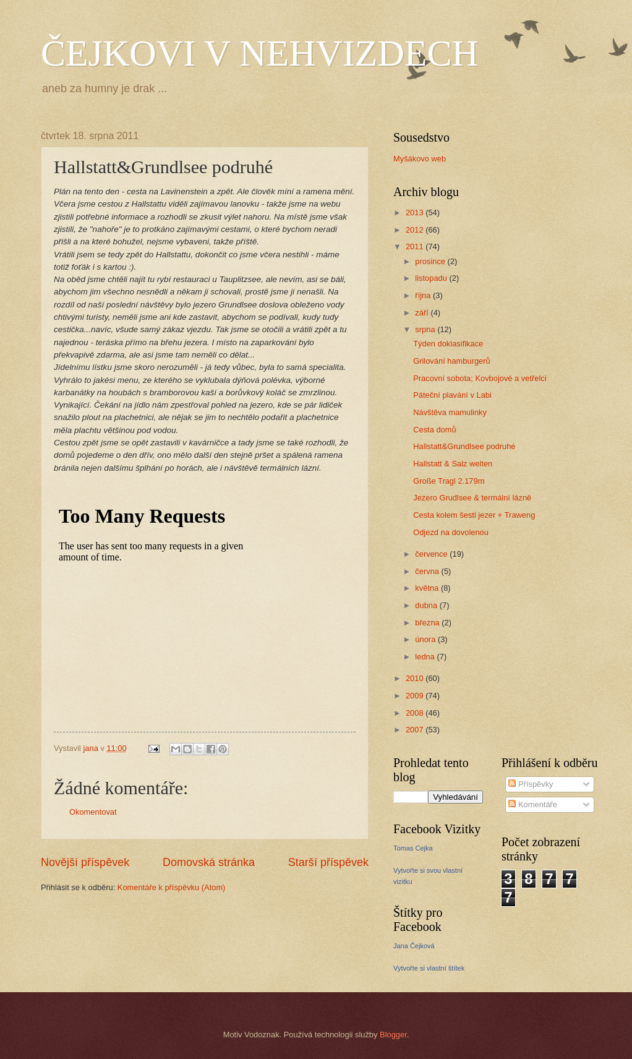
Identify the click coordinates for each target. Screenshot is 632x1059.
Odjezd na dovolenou (451, 532)
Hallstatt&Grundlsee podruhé (464, 446)
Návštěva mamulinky (450, 412)
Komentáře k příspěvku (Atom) (171, 887)
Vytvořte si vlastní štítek (428, 968)
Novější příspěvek (85, 862)
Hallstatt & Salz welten (452, 463)
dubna (427, 605)
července (432, 554)
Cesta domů (434, 429)
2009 (415, 695)
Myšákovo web (419, 158)
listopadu (432, 278)
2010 (415, 678)
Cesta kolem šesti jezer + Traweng (474, 515)
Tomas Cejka (413, 848)
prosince (431, 261)
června (428, 571)
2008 (415, 713)
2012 (415, 229)
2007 (415, 729)
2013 (415, 212)
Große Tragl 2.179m (448, 481)
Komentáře (532, 804)
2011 (415, 246)
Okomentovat (93, 812)
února (426, 639)
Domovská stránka (209, 862)
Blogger (393, 1034)
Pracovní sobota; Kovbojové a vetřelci (479, 378)
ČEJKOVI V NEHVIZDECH (260, 53)
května (428, 588)
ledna (426, 656)
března (428, 622)
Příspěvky (530, 784)
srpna (426, 329)
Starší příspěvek (328, 862)
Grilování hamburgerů (451, 361)
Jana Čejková (414, 946)
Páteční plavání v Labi (452, 395)
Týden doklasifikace (448, 343)
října (424, 295)
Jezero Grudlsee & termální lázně (472, 497)
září (422, 312)
